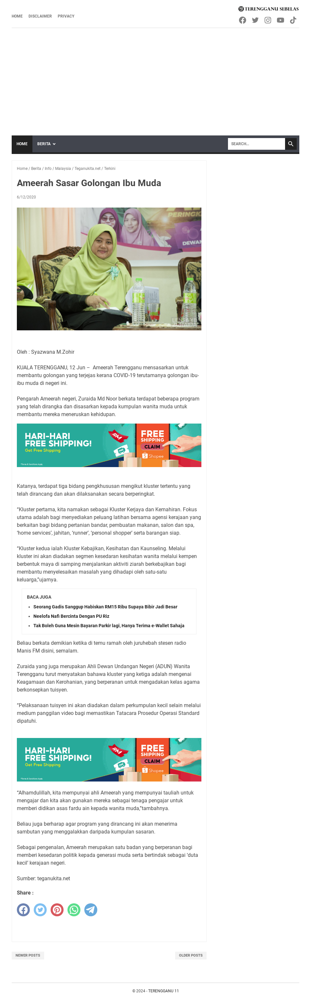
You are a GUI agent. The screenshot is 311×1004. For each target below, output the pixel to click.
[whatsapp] (73, 909)
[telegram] (90, 909)
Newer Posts (28, 955)
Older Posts (191, 955)
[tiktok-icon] (293, 20)
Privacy (66, 16)
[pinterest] (57, 909)
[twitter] (40, 909)
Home (17, 16)
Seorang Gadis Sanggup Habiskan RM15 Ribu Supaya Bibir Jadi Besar (105, 606)
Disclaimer (40, 16)
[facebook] (23, 909)
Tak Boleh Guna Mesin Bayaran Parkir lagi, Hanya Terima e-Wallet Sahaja (109, 625)
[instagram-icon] (268, 20)
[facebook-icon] (243, 20)
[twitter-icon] (255, 20)
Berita (44, 144)
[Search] (256, 144)
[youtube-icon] (281, 20)
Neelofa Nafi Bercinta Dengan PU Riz (71, 616)
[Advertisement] (155, 77)
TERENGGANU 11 (163, 991)
